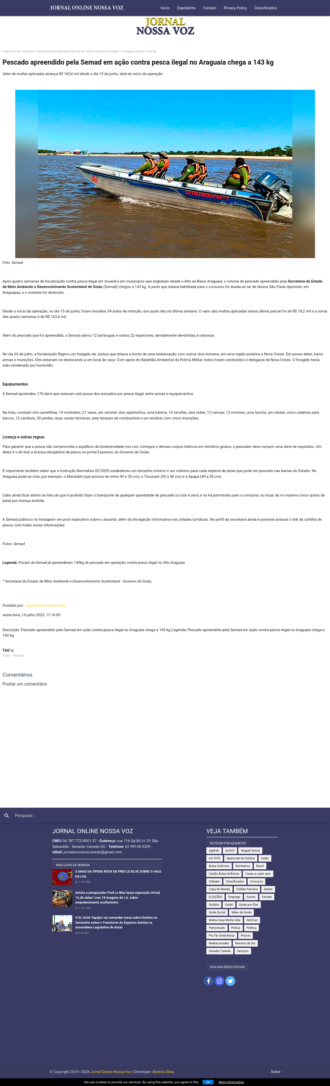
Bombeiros (243, 866)
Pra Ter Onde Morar (222, 935)
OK (208, 1082)
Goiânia (214, 904)
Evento (251, 897)
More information (231, 1082)
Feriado (267, 897)
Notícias (28, 51)
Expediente (186, 8)
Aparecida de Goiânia (241, 858)
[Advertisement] (165, 1031)
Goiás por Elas (248, 904)
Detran (268, 889)
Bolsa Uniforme (219, 866)
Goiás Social (217, 912)
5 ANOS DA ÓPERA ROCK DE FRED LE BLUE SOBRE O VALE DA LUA (118, 874)
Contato (209, 8)
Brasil (260, 866)
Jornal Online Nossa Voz (45, 605)
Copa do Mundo (219, 889)
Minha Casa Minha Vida (224, 920)
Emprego (234, 897)
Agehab (214, 850)
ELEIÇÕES (215, 897)
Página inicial (11, 51)
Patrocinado (217, 928)
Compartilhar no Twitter (230, 981)
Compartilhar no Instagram (219, 981)
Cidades (214, 881)
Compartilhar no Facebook (209, 981)
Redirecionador (219, 943)
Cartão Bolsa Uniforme (224, 874)
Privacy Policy (235, 8)
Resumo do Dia (245, 943)
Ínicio (165, 8)
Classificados (265, 8)
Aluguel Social (250, 850)
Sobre (276, 1072)
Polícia (235, 928)
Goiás (6, 655)
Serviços (243, 951)
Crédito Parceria (247, 889)
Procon (245, 935)
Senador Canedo (220, 951)
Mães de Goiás (241, 912)
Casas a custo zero (258, 874)
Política (252, 928)
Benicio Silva (163, 1072)
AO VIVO (214, 858)
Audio (265, 858)
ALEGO (230, 850)
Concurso (256, 881)
